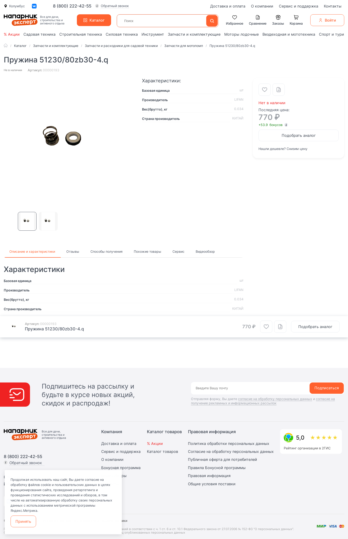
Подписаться (326, 388)
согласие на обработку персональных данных (275, 399)
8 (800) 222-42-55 (72, 6)
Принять (23, 521)
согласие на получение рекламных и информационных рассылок (263, 401)
